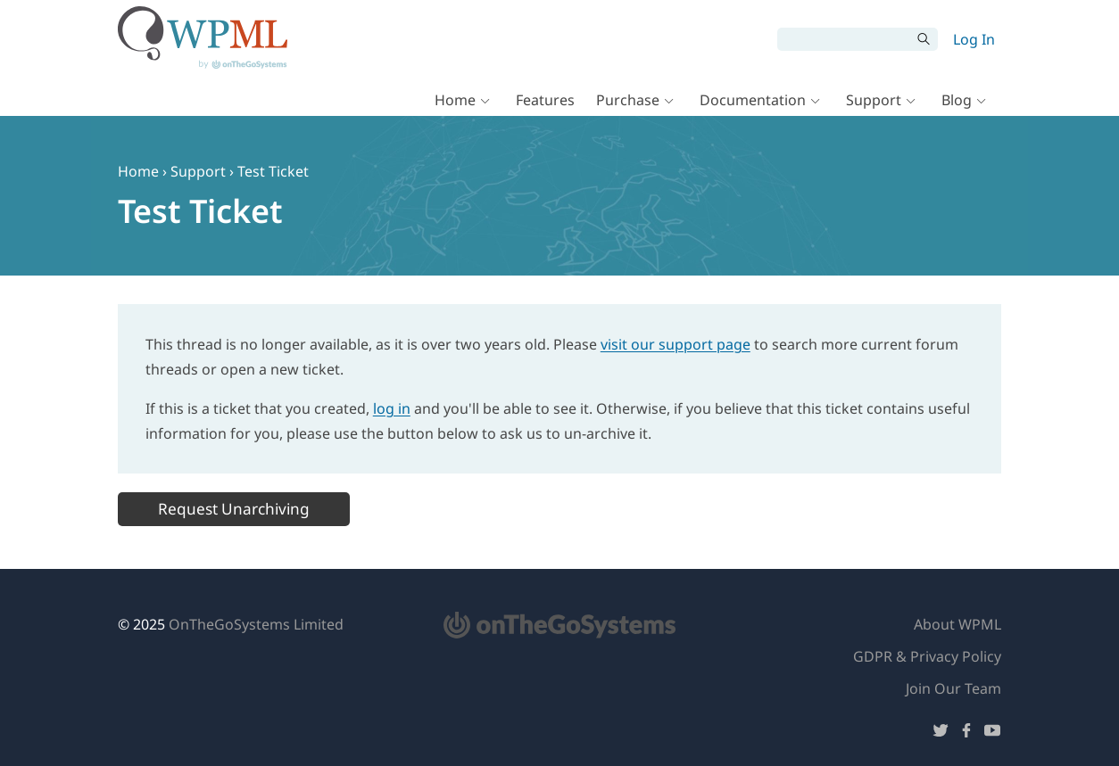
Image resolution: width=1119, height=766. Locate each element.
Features (545, 100)
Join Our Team (953, 688)
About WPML (957, 624)
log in (391, 408)
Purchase (627, 100)
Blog (956, 100)
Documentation (753, 100)
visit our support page (675, 344)
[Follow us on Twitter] (940, 733)
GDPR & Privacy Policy (927, 656)
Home (455, 100)
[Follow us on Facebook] (966, 733)
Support (873, 100)
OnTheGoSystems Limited (256, 624)
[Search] (844, 39)
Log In (974, 39)
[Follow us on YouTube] (992, 733)
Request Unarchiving (234, 508)
